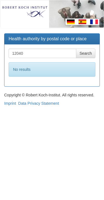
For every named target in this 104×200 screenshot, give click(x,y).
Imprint (10, 103)
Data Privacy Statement (38, 103)
